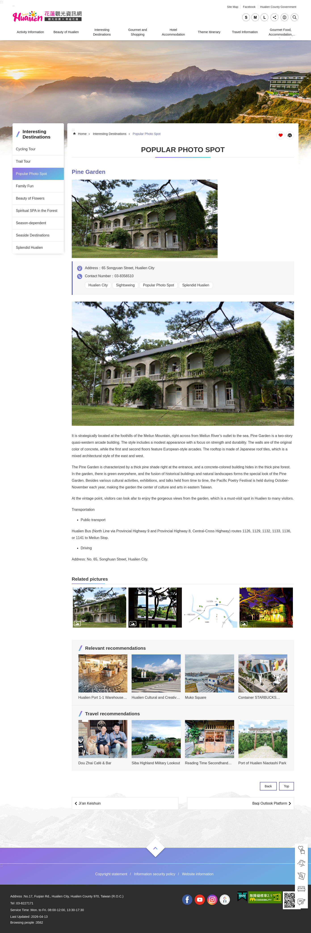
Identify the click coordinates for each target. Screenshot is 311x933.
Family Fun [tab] (25, 186)
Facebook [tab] (249, 7)
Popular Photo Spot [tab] (31, 174)
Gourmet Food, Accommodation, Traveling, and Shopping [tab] (280, 33)
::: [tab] (1, 2)
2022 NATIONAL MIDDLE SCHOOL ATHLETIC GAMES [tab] (225, 900)
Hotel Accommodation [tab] (173, 32)
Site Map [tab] (232, 7)
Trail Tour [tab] (23, 161)
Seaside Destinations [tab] (32, 235)
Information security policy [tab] (154, 874)
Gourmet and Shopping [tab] (137, 32)
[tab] (301, 850)
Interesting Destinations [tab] (102, 32)
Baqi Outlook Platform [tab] (269, 803)
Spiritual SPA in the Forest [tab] (36, 211)
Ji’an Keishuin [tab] (90, 803)
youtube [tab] (200, 900)
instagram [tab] (212, 900)
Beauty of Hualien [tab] (66, 32)
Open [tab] (155, 848)
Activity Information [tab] (30, 32)
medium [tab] (255, 17)
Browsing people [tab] (22, 922)
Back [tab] (268, 786)
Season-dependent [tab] (31, 223)
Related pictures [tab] (90, 579)
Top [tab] (286, 786)
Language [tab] (284, 17)
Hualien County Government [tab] (278, 7)
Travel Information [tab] (245, 32)
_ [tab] (14, 4)
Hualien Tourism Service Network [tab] (47, 16)
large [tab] (264, 17)
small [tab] (246, 17)
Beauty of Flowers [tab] (30, 198)
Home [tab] (82, 134)
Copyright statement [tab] (111, 874)
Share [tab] (274, 17)
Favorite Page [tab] (280, 135)
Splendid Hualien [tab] (29, 247)
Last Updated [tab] (19, 916)
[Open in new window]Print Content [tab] (290, 135)
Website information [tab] (198, 874)
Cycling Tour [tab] (26, 149)
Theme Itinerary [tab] (209, 32)
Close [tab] (294, 17)
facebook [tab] (187, 900)
